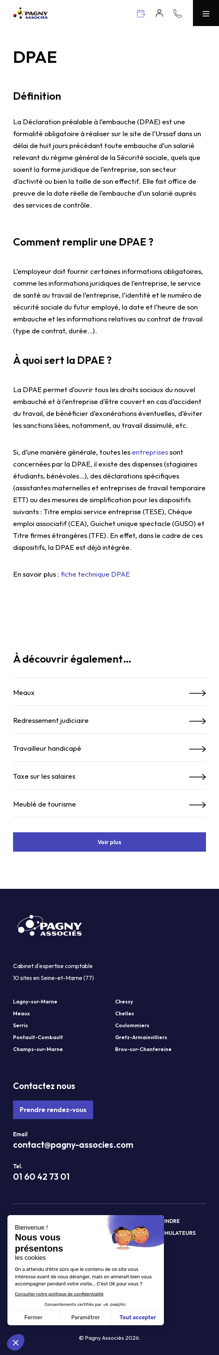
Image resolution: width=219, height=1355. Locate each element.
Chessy (124, 1001)
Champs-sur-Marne (38, 1049)
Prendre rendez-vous (53, 1109)
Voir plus (109, 842)
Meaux (21, 1013)
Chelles (124, 1013)
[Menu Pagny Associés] (206, 13)
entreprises (150, 452)
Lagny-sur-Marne (35, 1001)
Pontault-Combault (38, 1037)
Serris (20, 1025)
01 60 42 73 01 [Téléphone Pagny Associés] (41, 1176)
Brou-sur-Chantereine (143, 1049)
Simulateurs (178, 1233)
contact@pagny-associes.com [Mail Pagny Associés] (73, 1144)
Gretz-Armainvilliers (141, 1037)
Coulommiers (132, 1025)
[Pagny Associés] (30, 16)
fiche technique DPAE (95, 574)
